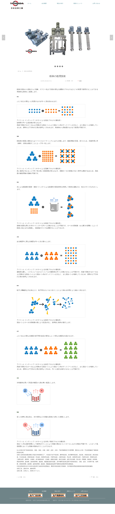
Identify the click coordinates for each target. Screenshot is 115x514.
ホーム (19, 71)
